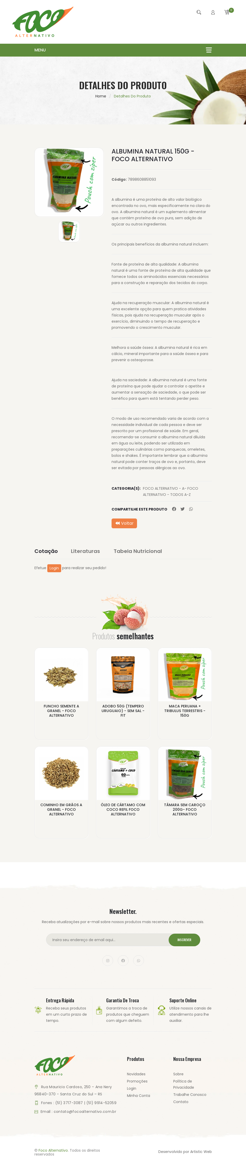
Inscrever (184, 940)
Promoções (137, 1081)
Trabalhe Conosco (189, 1094)
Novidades (136, 1074)
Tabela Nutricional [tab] (138, 551)
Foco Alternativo (53, 1150)
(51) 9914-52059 (101, 1102)
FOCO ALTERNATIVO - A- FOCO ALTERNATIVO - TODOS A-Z (170, 491)
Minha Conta (138, 1095)
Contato (180, 1101)
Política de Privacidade (183, 1084)
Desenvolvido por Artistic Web (185, 1151)
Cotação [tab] (46, 551)
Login (54, 568)
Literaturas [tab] (86, 551)
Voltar (124, 523)
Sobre (178, 1074)
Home (100, 96)
